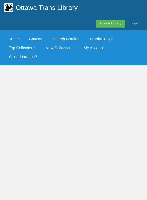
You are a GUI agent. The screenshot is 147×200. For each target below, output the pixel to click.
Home (13, 39)
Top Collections (22, 48)
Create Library (110, 23)
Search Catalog (66, 39)
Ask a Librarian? (23, 56)
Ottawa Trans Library (47, 7)
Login (135, 23)
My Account (94, 48)
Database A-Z (102, 39)
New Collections (59, 48)
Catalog (35, 39)
